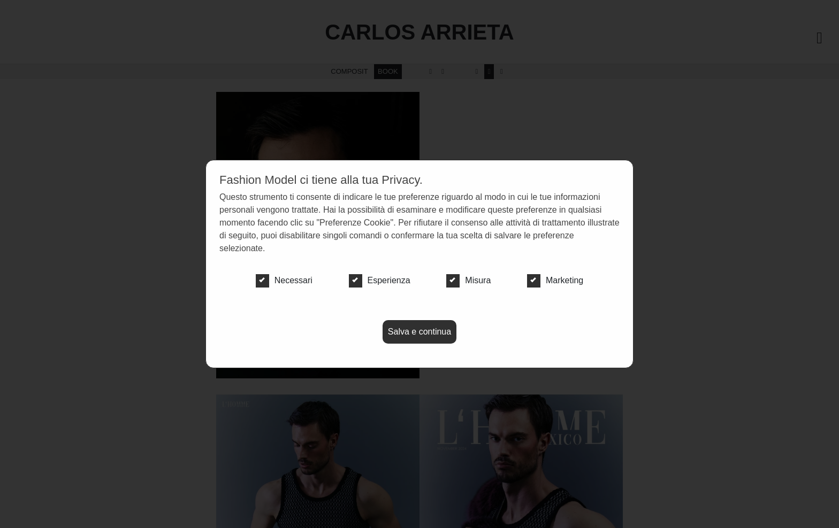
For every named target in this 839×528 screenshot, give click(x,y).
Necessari (284, 280)
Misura (468, 280)
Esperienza (379, 280)
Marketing (555, 280)
